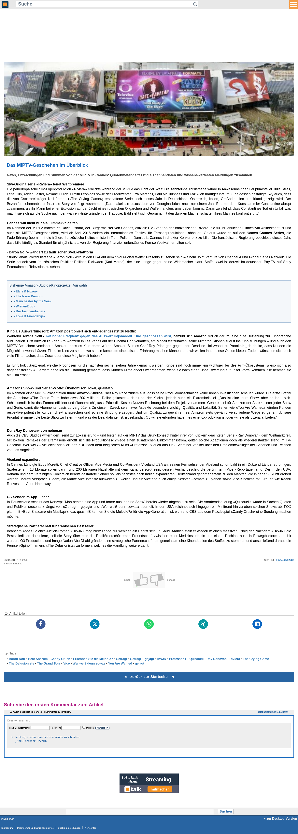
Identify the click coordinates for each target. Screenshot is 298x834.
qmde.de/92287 (285, 559)
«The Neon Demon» (28, 296)
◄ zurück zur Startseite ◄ (149, 677)
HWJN (161, 659)
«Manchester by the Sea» (32, 301)
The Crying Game (256, 659)
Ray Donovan (216, 659)
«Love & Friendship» (29, 316)
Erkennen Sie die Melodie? (93, 659)
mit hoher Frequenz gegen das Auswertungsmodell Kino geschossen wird (108, 336)
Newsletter (90, 828)
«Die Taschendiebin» (29, 311)
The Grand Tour (49, 663)
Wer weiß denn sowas (89, 663)
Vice (66, 663)
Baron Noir (17, 659)
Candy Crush (60, 659)
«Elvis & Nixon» (25, 291)
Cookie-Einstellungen (69, 828)
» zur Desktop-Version (280, 818)
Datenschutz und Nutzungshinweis (35, 828)
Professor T (178, 659)
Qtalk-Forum (7, 819)
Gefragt (121, 659)
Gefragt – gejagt (142, 659)
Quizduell (196, 659)
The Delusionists (21, 663)
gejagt (139, 663)
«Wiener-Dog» (24, 306)
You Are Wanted (120, 663)
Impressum (7, 828)
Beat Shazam (38, 659)
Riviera (235, 659)
